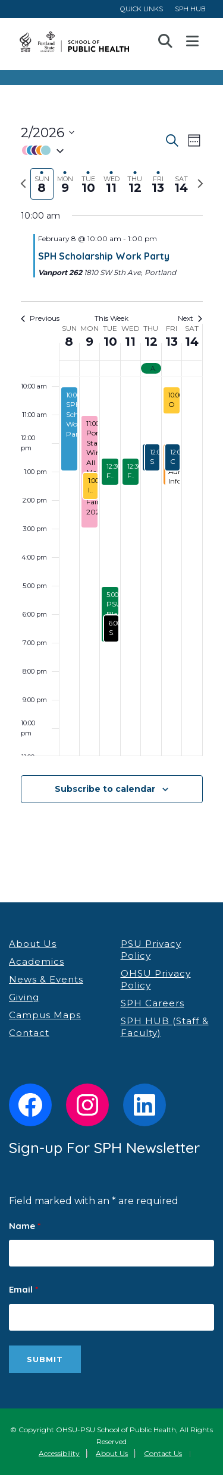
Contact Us (163, 1453)
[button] (92, 151)
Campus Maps (45, 1015)
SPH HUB (190, 8)
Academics (36, 961)
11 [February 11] (130, 341)
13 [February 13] (171, 341)
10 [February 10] (110, 341)
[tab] (42, 184)
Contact (29, 1032)
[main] (111, 477)
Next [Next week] (190, 318)
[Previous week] (23, 183)
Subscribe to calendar (105, 789)
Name (24, 1225)
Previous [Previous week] (40, 318)
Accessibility (59, 1453)
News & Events (46, 979)
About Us (32, 943)
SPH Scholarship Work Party (103, 256)
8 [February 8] (69, 341)
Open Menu (192, 41)
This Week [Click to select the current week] (111, 318)
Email (23, 1289)
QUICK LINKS (141, 8)
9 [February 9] (89, 341)
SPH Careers (152, 1003)
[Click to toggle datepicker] (47, 133)
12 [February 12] (151, 341)
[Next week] (200, 183)
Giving (24, 997)
